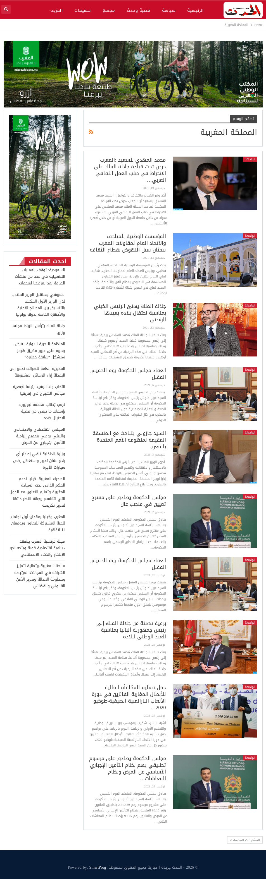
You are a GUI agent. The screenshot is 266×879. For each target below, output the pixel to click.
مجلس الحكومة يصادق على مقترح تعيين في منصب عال (128, 501)
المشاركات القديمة (245, 840)
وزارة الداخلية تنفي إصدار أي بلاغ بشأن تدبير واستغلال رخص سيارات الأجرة (39, 460)
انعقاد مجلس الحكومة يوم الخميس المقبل (127, 374)
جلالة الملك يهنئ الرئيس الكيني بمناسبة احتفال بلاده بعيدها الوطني (130, 312)
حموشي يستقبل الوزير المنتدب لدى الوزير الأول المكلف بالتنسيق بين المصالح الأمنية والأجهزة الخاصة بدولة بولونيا (38, 304)
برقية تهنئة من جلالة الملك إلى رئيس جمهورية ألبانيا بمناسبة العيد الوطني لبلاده (131, 630)
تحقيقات (82, 10)
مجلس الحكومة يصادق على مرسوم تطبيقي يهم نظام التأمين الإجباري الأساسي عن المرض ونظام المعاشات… (127, 768)
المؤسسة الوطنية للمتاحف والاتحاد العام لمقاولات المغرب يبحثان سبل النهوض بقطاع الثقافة (128, 243)
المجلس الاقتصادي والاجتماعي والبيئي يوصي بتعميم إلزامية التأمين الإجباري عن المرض (39, 436)
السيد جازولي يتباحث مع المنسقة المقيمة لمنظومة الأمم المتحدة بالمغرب (129, 439)
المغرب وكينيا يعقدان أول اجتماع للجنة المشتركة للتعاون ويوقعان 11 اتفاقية (37, 523)
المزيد (57, 10)
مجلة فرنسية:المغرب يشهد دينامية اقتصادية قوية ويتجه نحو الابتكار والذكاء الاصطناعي (37, 548)
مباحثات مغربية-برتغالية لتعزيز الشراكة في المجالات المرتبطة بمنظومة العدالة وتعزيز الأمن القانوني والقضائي (39, 576)
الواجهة (250, 159)
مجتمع (109, 10)
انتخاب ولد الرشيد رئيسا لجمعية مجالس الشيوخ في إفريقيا (39, 390)
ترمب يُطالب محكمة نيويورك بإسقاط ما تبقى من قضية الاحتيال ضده (41, 411)
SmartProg (97, 867)
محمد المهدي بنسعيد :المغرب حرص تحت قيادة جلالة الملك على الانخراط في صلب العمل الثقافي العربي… (130, 170)
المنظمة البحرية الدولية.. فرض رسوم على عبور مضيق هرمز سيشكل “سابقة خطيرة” (40, 350)
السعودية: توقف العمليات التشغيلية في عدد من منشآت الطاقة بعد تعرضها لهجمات (40, 276)
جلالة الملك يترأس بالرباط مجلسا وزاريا (38, 329)
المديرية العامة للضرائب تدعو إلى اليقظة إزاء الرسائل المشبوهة (37, 372)
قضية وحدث (138, 10)
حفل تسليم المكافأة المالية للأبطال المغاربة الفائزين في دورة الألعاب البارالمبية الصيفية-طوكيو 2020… (129, 697)
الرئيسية (195, 10)
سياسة (168, 10)
